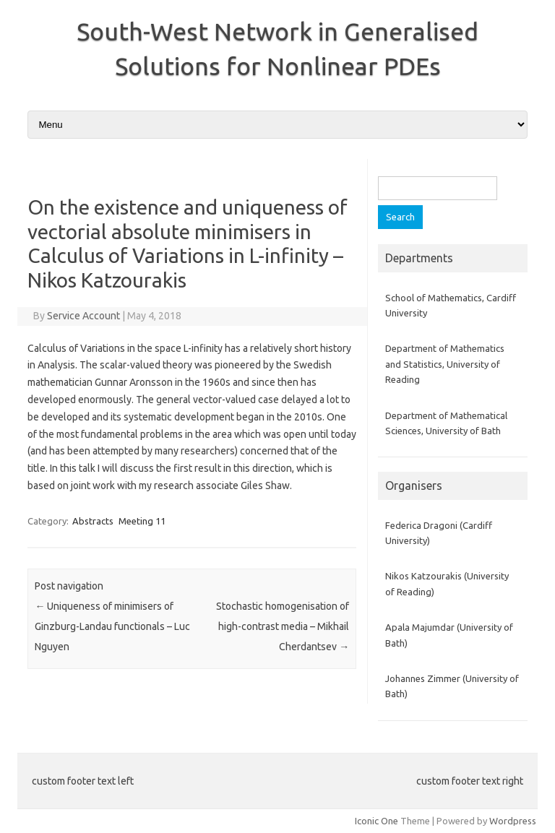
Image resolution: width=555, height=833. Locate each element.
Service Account (83, 315)
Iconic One (376, 821)
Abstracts (92, 521)
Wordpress (512, 821)
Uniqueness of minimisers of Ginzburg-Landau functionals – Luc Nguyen (112, 626)
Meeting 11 (142, 521)
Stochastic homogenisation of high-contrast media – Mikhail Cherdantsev (282, 626)
